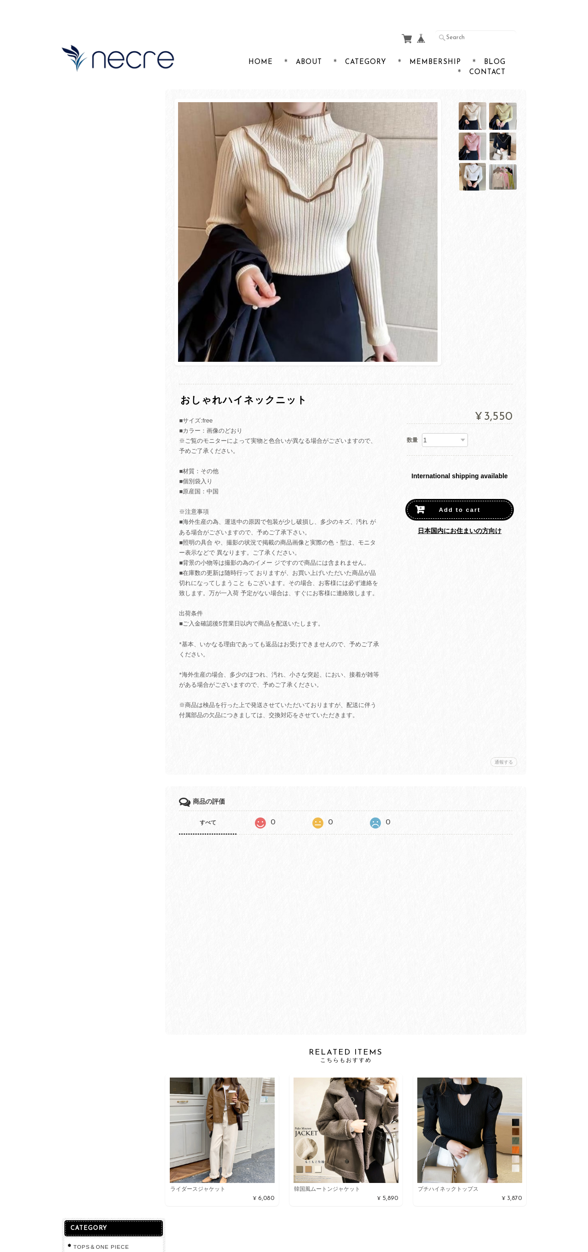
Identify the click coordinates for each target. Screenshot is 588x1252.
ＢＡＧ (82, 155)
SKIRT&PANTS (94, 137)
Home (260, 44)
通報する (504, 744)
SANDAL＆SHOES (99, 119)
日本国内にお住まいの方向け (460, 512)
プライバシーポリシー (103, 261)
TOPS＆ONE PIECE (101, 100)
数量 (412, 422)
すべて (210, 804)
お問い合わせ (92, 243)
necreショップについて (104, 224)
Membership (435, 44)
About (309, 44)
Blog (495, 44)
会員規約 (516, 1230)
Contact (487, 54)
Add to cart (460, 491)
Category (365, 44)
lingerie (83, 173)
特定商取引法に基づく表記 (108, 279)
